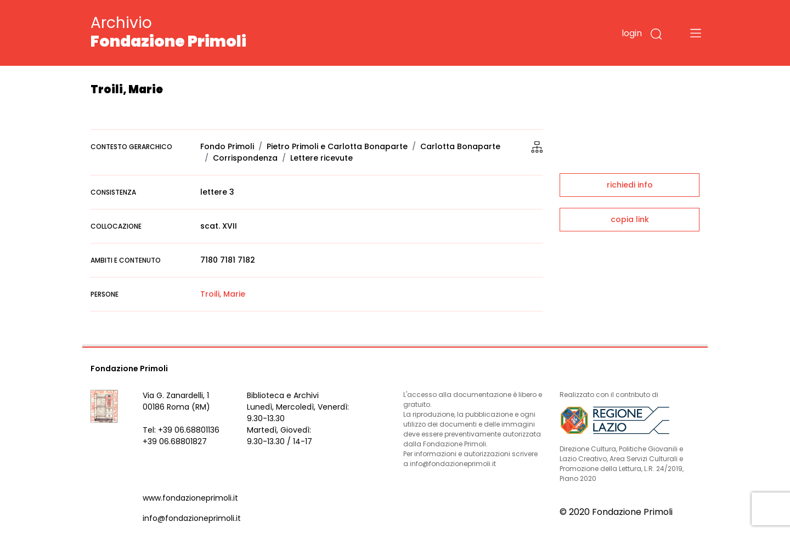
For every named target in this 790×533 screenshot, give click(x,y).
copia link (630, 219)
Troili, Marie (222, 293)
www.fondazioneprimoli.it (190, 497)
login (632, 33)
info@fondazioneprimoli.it (192, 518)
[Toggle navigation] (696, 33)
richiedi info (630, 184)
